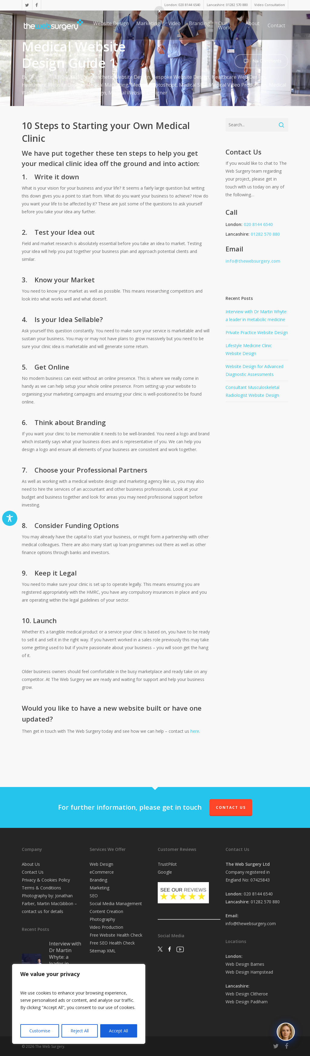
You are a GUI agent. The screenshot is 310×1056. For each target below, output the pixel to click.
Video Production (106, 927)
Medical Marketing (107, 84)
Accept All (118, 1031)
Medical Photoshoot (153, 84)
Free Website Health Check (116, 935)
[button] (159, 11)
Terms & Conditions (41, 888)
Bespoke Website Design (180, 77)
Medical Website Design (79, 92)
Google (165, 872)
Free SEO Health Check (112, 943)
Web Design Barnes (245, 964)
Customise (39, 1031)
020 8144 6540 (258, 224)
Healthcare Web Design (238, 77)
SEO (94, 895)
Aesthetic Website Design (121, 77)
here (194, 731)
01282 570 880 (265, 234)
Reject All (80, 1031)
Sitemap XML (103, 951)
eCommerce (102, 872)
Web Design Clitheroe (247, 994)
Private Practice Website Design (257, 332)
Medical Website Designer (137, 92)
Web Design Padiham (247, 1002)
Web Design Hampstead (249, 972)
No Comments (261, 61)
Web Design (101, 864)
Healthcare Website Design (53, 84)
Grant (35, 77)
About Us (31, 864)
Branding (98, 880)
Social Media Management (116, 903)
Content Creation (106, 911)
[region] (78, 1004)
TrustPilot (167, 864)
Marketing (99, 888)
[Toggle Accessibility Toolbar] (10, 518)
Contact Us (231, 807)
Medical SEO (192, 84)
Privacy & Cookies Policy (46, 880)
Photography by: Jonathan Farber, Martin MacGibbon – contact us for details (49, 903)
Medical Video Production (237, 84)
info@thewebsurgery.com (253, 261)
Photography (102, 919)
